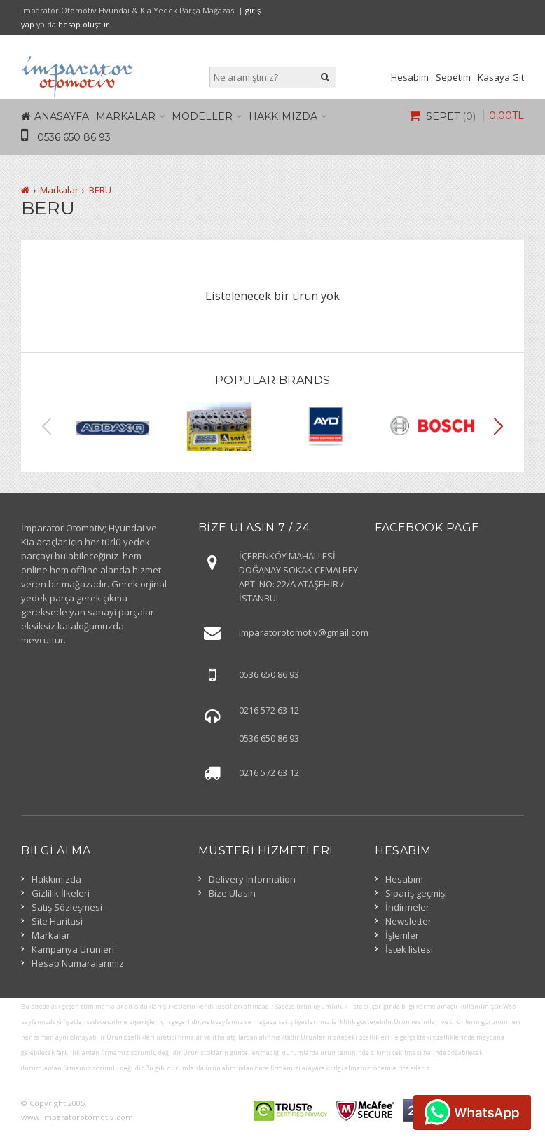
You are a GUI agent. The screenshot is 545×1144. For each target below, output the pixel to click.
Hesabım (410, 77)
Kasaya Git (501, 77)
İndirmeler (407, 907)
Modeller (202, 116)
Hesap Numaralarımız (78, 963)
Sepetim (453, 77)
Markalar (126, 116)
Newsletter (408, 921)
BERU (100, 190)
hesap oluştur (83, 24)
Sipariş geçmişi (416, 893)
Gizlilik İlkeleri (61, 893)
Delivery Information (252, 879)
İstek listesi (409, 949)
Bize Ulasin (232, 893)
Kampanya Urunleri (73, 949)
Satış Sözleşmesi (67, 907)
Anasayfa (61, 116)
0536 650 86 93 (74, 137)
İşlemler (402, 935)
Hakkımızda (283, 116)
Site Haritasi (57, 921)
